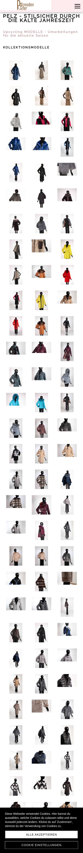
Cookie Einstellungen (41, 845)
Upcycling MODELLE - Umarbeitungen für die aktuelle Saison (40, 33)
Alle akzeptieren (41, 834)
